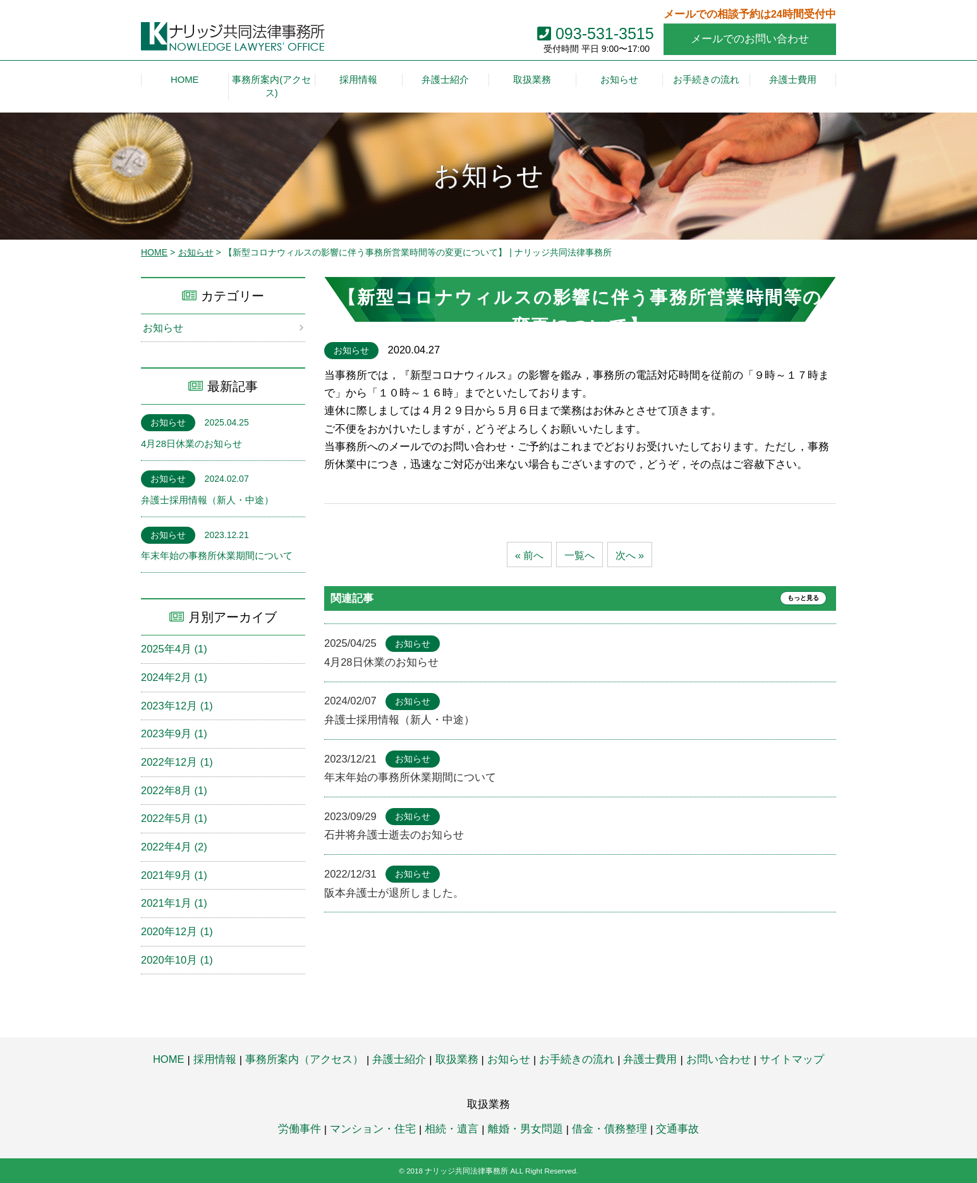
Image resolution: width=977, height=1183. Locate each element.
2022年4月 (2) (174, 847)
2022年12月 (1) (177, 762)
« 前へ (528, 555)
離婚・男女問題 (525, 1129)
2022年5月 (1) (174, 818)
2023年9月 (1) (174, 734)
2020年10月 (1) (177, 960)
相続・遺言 (451, 1129)
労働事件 (299, 1129)
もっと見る (797, 598)
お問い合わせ (718, 1059)
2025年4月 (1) (174, 649)
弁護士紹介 (399, 1059)
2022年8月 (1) (174, 790)
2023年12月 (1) (177, 705)
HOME (154, 252)
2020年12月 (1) (177, 932)
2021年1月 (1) (174, 903)
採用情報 (214, 1059)
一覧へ (580, 555)
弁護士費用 (650, 1059)
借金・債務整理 (609, 1129)
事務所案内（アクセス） (304, 1059)
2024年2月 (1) (174, 677)
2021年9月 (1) (174, 875)
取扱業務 (456, 1059)
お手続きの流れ (576, 1059)
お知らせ (196, 252)
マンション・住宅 (373, 1129)
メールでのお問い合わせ (750, 38)
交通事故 (677, 1129)
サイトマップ (792, 1059)
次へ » (631, 555)
